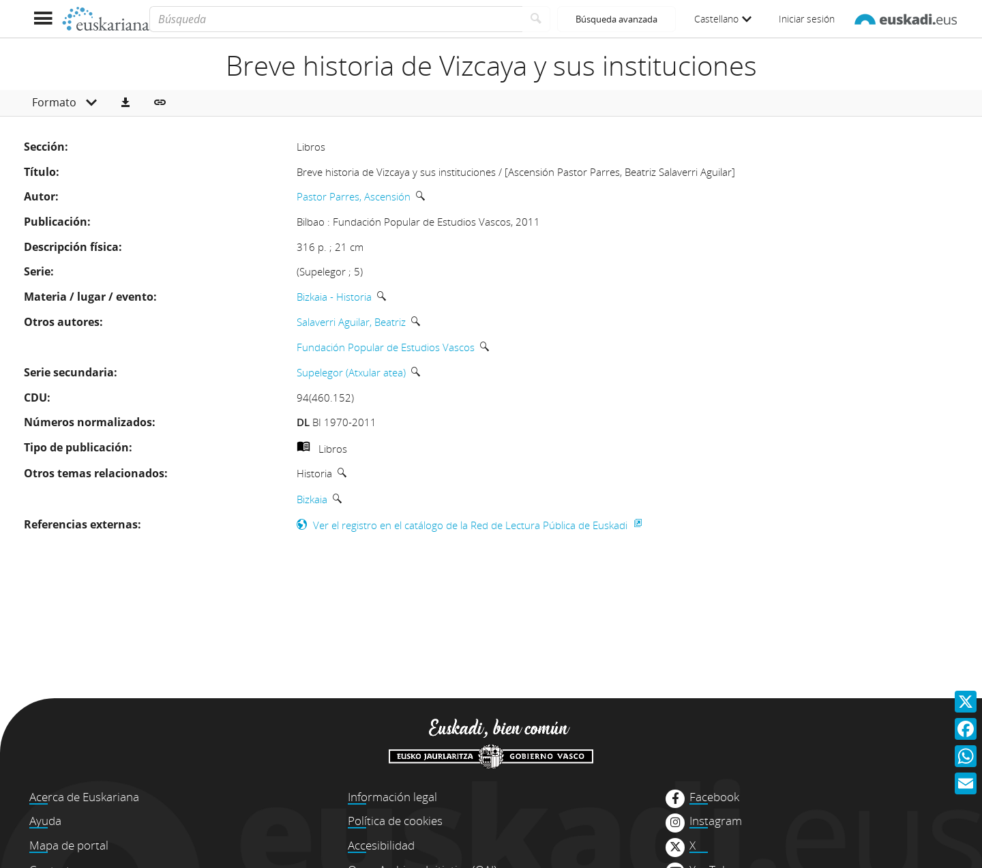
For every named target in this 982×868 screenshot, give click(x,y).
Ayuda (45, 820)
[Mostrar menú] (42, 19)
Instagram (715, 821)
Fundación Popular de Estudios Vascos (386, 347)
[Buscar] (536, 19)
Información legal (392, 797)
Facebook (714, 797)
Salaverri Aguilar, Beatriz (351, 322)
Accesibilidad (381, 845)
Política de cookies (395, 820)
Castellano (723, 18)
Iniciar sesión (807, 18)
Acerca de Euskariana (84, 797)
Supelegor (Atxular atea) (351, 372)
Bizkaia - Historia (334, 296)
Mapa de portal (68, 845)
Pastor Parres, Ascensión (354, 196)
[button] (125, 103)
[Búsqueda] (335, 19)
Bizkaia (312, 499)
